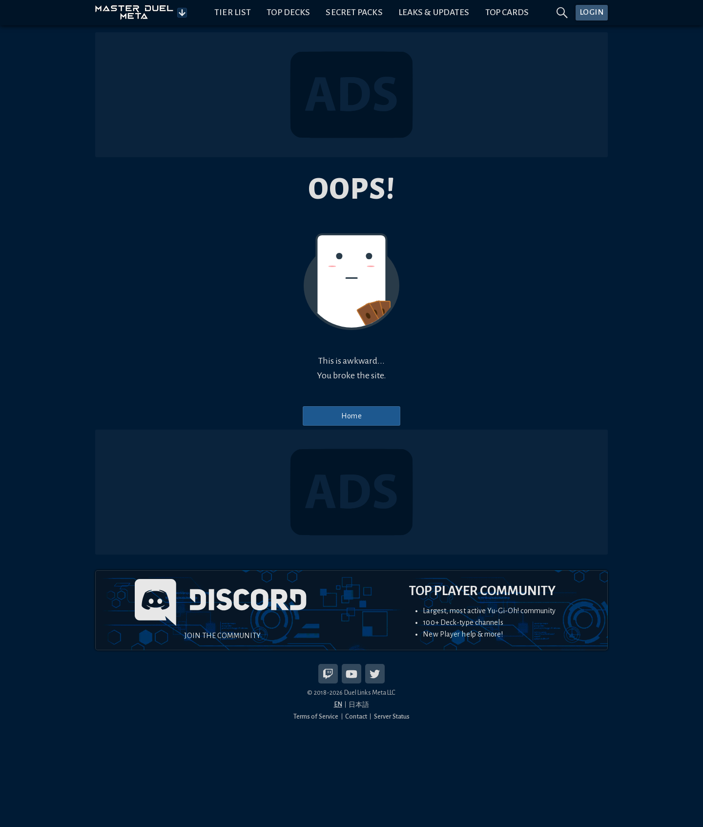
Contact (356, 716)
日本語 (359, 704)
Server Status (392, 716)
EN (338, 704)
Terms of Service (316, 716)
